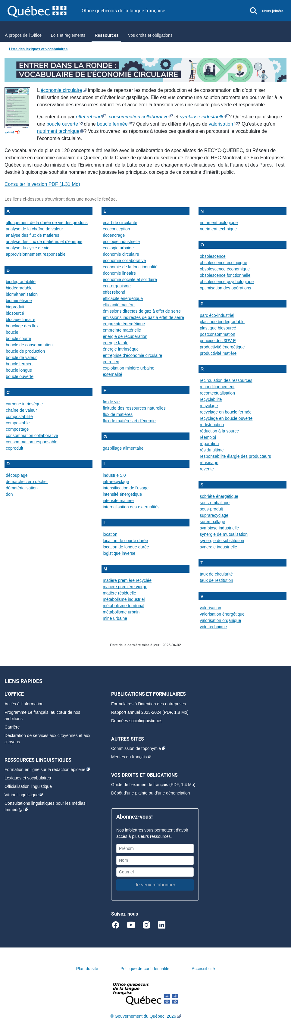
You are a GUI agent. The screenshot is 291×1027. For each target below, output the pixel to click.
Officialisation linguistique (28, 786)
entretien (111, 361)
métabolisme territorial (123, 605)
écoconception (116, 228)
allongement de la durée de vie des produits (47, 222)
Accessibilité (203, 968)
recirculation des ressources (226, 380)
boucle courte (18, 338)
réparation (209, 443)
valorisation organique (220, 620)
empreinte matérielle (122, 330)
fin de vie (111, 401)
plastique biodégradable (222, 321)
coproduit (14, 448)
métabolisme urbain (121, 612)
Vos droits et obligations (150, 35)
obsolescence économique (225, 269)
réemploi (208, 437)
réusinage (209, 462)
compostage (17, 429)
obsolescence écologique (223, 262)
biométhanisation (22, 294)
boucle (12, 332)
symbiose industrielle (219, 528)
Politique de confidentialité (145, 968)
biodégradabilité (21, 281)
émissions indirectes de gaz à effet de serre (143, 317)
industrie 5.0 (114, 475)
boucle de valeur (21, 357)
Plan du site (87, 968)
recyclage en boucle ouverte (226, 418)
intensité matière (118, 500)
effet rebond (114, 292)
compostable (18, 422)
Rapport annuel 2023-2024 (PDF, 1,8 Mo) (150, 712)
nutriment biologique (219, 222)
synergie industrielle (218, 547)
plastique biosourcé (218, 328)
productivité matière (218, 353)
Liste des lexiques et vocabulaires (38, 49)
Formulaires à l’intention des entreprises (148, 703)
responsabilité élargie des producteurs (235, 456)
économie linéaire (119, 273)
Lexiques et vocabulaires (28, 778)
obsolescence (213, 256)
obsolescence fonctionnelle (225, 275)
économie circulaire (61, 90)
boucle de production (25, 351)
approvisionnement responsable (35, 254)
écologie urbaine (118, 247)
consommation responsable (31, 441)
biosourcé (15, 313)
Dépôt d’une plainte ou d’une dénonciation (150, 793)
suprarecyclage (214, 515)
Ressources (106, 35)
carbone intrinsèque (24, 403)
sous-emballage (215, 502)
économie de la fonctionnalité (130, 266)
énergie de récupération (125, 336)
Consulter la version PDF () (42, 184)
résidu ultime (212, 450)
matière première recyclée (127, 580)
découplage (16, 475)
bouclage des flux (22, 325)
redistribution (212, 424)
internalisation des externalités (131, 506)
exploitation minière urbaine (128, 368)
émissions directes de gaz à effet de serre (142, 311)
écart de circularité (120, 222)
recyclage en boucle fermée (226, 412)
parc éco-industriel (217, 315)
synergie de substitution (222, 540)
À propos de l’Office (23, 35)
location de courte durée (125, 540)
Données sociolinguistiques (136, 720)
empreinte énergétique (124, 323)
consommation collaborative (32, 435)
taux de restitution (216, 580)
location (110, 534)
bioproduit (15, 306)
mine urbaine (115, 618)
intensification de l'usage (126, 487)
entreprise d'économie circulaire (132, 355)
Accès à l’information (24, 703)
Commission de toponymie (136, 748)
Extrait (9, 132)
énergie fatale (115, 342)
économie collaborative (124, 260)
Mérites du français (129, 756)
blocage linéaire (20, 319)
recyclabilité (211, 399)
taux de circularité (216, 574)
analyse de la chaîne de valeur (34, 228)
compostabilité (19, 416)
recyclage (209, 405)
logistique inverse (119, 553)
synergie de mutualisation (224, 534)
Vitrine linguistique (22, 794)
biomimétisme (19, 300)
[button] (253, 10)
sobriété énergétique (219, 496)
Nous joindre (272, 11)
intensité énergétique (122, 494)
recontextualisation (217, 393)
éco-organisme (117, 285)
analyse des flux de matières (32, 235)
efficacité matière (119, 304)
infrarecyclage (116, 481)
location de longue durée (126, 547)
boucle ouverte (62, 123)
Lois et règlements (68, 35)
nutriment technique (58, 131)
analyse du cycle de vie (27, 247)
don (9, 494)
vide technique (213, 626)
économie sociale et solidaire (130, 279)
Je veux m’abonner (155, 884)
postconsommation (217, 334)
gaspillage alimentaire (123, 448)
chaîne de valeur (21, 410)
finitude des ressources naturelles (134, 408)
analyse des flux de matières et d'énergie (44, 241)
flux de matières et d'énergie (129, 420)
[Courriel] (155, 872)
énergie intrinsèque (121, 349)
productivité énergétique (222, 347)
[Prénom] (155, 848)
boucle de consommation (29, 344)
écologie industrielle (121, 241)
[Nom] (155, 860)
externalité (112, 374)
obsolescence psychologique (227, 281)
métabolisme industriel (124, 599)
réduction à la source (219, 431)
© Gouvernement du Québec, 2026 (143, 1016)
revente (207, 469)
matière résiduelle (119, 593)
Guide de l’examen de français (139, 784)
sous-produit (211, 509)
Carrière (12, 727)
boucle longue (19, 370)
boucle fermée (112, 123)
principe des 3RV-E (218, 340)
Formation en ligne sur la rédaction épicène (45, 769)
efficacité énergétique (123, 298)
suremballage (212, 521)
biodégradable (19, 288)
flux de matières (118, 414)
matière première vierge (125, 586)
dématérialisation (22, 487)
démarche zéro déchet (27, 481)
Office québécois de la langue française (123, 11)
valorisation (221, 123)
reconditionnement (217, 386)
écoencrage (114, 235)
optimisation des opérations (225, 288)
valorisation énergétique (222, 614)
